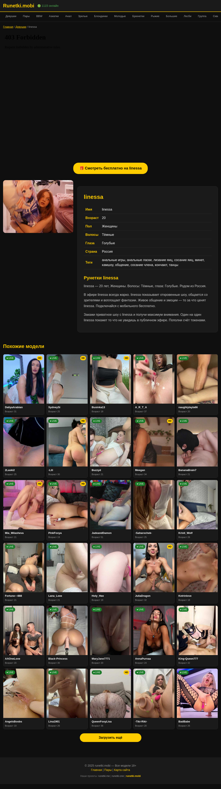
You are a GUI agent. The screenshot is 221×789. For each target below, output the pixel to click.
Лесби (187, 16)
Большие (171, 16)
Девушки (11, 16)
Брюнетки (138, 16)
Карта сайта (122, 770)
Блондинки (101, 16)
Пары (26, 16)
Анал (68, 16)
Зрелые (83, 16)
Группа (202, 16)
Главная (8, 26)
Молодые (120, 16)
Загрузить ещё (110, 737)
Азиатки (54, 16)
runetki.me (104, 776)
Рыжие (155, 16)
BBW (39, 16)
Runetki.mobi (18, 5)
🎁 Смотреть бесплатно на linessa (110, 168)
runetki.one (118, 776)
